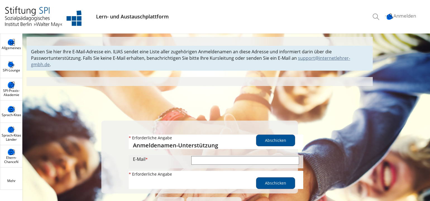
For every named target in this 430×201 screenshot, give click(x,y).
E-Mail (140, 159)
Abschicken (275, 140)
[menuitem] (376, 16)
